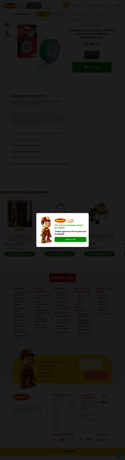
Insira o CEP (70, 239)
